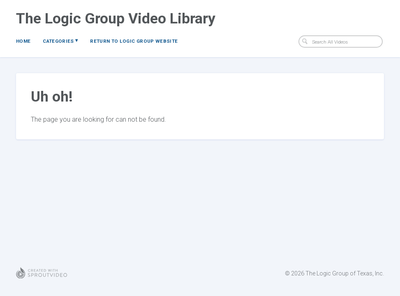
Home (23, 41)
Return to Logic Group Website (134, 41)
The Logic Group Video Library (115, 18)
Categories (60, 40)
